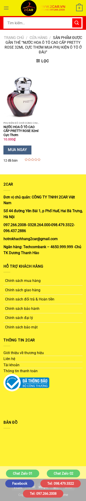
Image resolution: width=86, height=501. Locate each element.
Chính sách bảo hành (22, 308)
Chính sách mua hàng (23, 280)
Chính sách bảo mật (21, 327)
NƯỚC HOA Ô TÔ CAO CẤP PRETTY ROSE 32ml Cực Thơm (20, 131)
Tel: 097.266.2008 (43, 494)
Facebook (19, 484)
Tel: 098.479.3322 (60, 484)
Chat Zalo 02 (63, 473)
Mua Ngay (17, 150)
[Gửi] (76, 22)
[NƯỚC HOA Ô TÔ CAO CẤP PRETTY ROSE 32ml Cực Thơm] (22, 96)
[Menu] (6, 8)
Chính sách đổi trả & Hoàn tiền (29, 299)
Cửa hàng (38, 38)
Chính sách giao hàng (22, 290)
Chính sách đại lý (19, 318)
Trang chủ (14, 38)
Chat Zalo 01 (22, 473)
